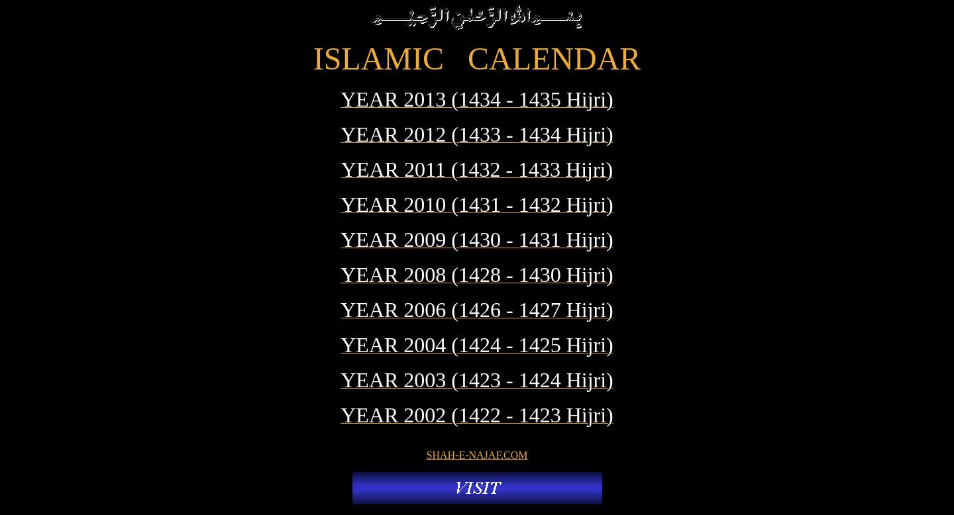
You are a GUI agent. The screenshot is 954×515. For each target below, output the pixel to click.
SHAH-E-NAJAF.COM (477, 455)
